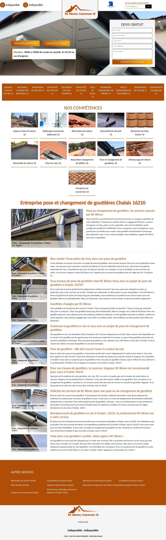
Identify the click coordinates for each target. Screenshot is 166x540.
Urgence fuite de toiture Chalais (60, 485)
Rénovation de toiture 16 (37, 89)
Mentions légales (95, 536)
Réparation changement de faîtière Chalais (101, 485)
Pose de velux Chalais (20, 485)
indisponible (10, 5)
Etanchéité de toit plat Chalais (59, 480)
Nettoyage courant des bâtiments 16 (22, 90)
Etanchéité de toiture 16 (81, 90)
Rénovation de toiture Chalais (23, 480)
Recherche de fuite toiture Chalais (97, 480)
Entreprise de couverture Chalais (24, 492)
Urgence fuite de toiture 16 (8, 90)
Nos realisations (25, 43)
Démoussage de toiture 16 (140, 89)
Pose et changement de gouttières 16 (123, 90)
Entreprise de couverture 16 (156, 90)
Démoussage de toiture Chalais (132, 485)
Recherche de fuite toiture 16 (67, 90)
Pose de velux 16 (92, 92)
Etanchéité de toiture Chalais (131, 480)
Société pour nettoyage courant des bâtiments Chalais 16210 (62, 491)
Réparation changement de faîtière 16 (105, 90)
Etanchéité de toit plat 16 (52, 90)
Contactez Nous (56, 43)
